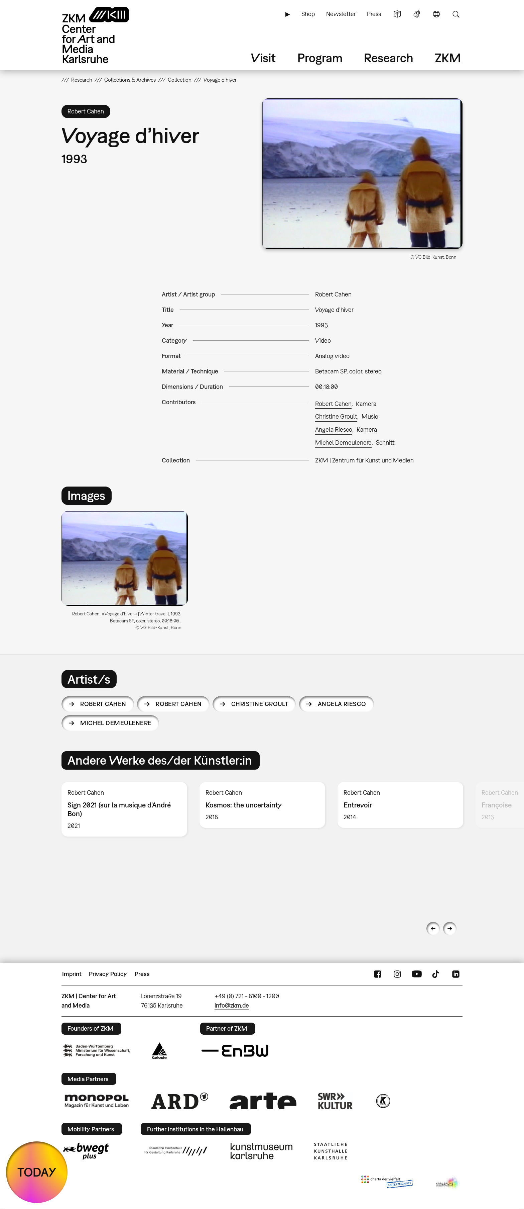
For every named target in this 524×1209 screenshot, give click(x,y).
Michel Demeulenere (343, 442)
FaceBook (377, 974)
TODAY (36, 1172)
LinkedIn (456, 974)
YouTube (416, 974)
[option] (127, 573)
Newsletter (341, 13)
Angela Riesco (333, 429)
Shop (308, 13)
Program (320, 58)
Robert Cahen (333, 403)
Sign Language (416, 14)
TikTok (436, 974)
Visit (263, 58)
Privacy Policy (108, 973)
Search (456, 14)
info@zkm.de (232, 1005)
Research (388, 58)
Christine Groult (336, 416)
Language (436, 14)
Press (374, 13)
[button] (362, 173)
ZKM (448, 58)
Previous (433, 928)
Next (449, 928)
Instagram (397, 974)
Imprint (72, 973)
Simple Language (397, 14)
